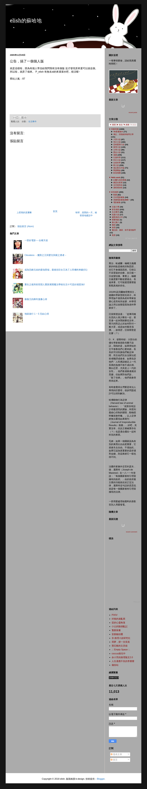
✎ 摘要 (126, 125)
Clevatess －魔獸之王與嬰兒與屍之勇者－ (45, 255)
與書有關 (115, 129)
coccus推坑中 (119, 653)
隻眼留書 (116, 630)
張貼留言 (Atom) (25, 226)
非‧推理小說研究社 (121, 638)
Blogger (100, 779)
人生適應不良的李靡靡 (123, 661)
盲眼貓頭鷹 (117, 634)
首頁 (55, 211)
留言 (114, 760)
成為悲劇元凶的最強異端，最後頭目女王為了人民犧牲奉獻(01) (55, 270)
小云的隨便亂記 (119, 626)
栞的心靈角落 (118, 622)
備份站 (115, 665)
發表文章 (116, 754)
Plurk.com (137, 602)
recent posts (133, 112)
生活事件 (32, 121)
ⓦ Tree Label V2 (131, 238)
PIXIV (114, 615)
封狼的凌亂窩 (118, 619)
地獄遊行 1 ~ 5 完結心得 (36, 314)
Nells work (116, 177)
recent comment (131, 532)
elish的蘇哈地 (26, 21)
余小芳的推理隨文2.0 (122, 657)
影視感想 (115, 192)
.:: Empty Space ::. (121, 649)
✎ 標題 (133, 125)
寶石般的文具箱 (119, 646)
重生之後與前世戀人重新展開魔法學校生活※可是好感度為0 (54, 284)
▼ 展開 (113, 125)
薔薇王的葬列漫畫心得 (35, 299)
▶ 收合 (120, 125)
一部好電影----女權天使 (36, 240)
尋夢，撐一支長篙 (121, 642)
